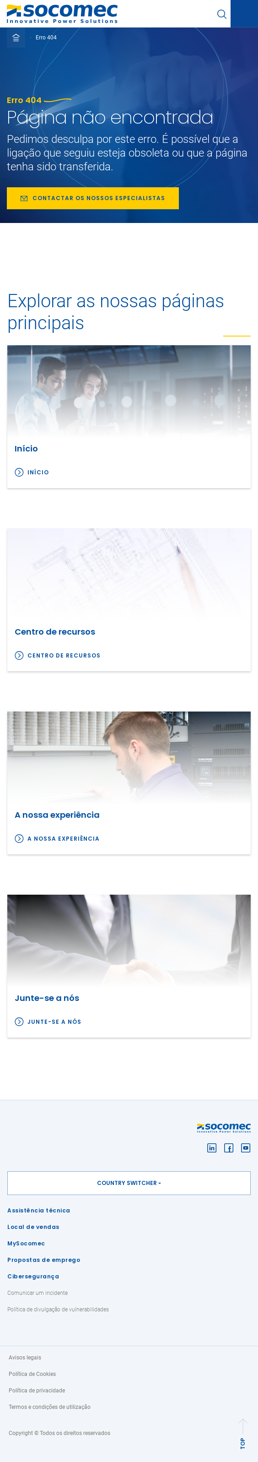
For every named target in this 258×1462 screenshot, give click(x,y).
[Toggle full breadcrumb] (16, 37)
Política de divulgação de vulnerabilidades (58, 1309)
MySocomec (26, 1243)
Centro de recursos (64, 655)
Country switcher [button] (127, 1183)
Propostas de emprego (43, 1260)
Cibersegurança (33, 1276)
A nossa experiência (63, 838)
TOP (243, 1444)
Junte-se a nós (54, 1022)
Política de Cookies (32, 1374)
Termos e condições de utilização (50, 1407)
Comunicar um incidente (37, 1293)
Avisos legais (25, 1357)
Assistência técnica (38, 1210)
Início (38, 472)
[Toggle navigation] (244, 14)
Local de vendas (33, 1227)
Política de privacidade (37, 1390)
